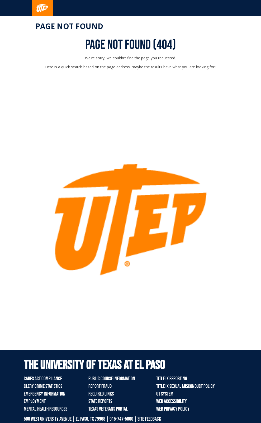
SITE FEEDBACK (149, 419)
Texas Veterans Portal (108, 409)
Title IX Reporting (171, 379)
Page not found (69, 26)
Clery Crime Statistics (43, 386)
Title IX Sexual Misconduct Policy (185, 386)
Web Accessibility (171, 401)
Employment (35, 401)
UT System (164, 394)
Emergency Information (44, 394)
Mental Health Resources (45, 409)
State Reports (100, 401)
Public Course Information (111, 379)
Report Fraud (100, 386)
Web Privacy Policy (172, 409)
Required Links (101, 394)
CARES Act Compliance (43, 379)
